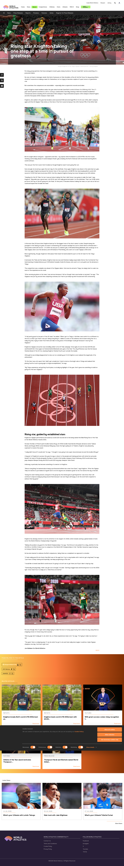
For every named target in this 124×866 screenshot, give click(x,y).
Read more (36, 723)
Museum (103, 3)
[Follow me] (3, 664)
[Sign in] (119, 3)
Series (51, 13)
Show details (90, 862)
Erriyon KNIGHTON (10, 664)
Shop (77, 7)
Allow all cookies (109, 845)
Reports (28, 13)
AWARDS (5, 673)
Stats (58, 7)
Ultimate (65, 7)
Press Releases (18, 13)
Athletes (52, 7)
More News (118, 823)
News (28, 7)
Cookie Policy (79, 847)
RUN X (72, 7)
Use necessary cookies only (109, 855)
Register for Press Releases (64, 13)
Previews (36, 13)
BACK (97, 650)
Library (109, 3)
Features (44, 13)
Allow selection (109, 850)
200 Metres (6, 669)
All (4, 13)
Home (23, 7)
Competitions (43, 7)
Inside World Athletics (92, 3)
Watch (34, 7)
